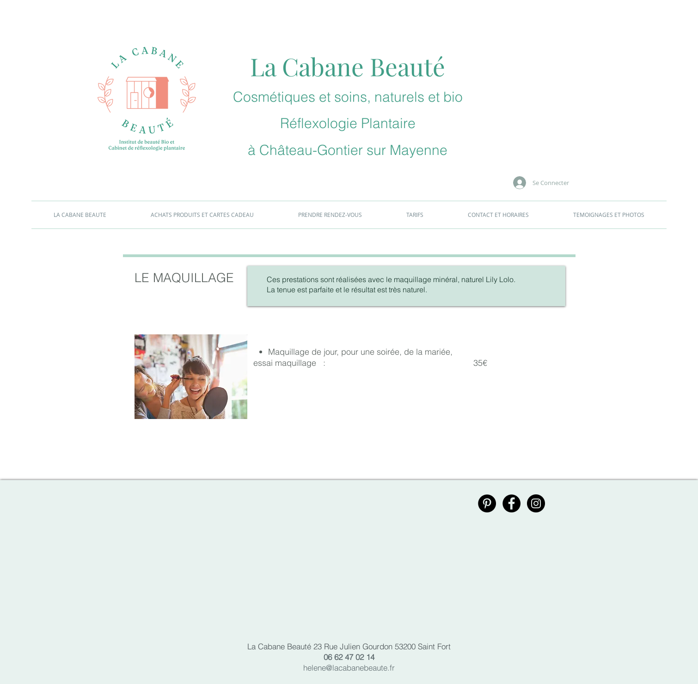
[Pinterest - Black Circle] (487, 503)
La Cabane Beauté (347, 66)
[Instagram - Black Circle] (536, 503)
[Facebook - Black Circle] (511, 503)
